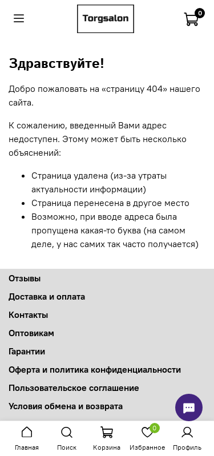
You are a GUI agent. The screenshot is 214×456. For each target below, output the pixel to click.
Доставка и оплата (47, 296)
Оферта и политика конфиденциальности (95, 369)
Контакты (28, 314)
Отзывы (25, 278)
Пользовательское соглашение (74, 387)
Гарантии (27, 351)
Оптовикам (31, 332)
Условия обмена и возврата (66, 405)
